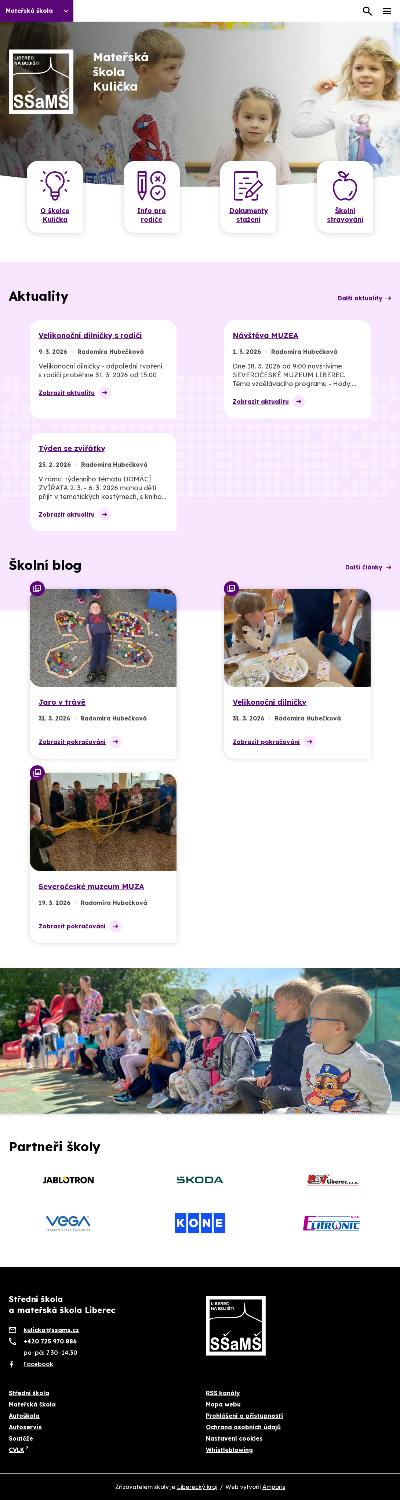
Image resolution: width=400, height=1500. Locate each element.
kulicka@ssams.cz (51, 1330)
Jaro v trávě (62, 702)
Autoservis (25, 1427)
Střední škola (29, 1393)
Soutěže (21, 1438)
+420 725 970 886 (50, 1341)
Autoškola (24, 1415)
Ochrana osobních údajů (243, 1427)
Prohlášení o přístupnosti (244, 1415)
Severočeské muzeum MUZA (91, 886)
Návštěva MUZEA (265, 335)
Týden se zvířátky (72, 448)
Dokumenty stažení (248, 215)
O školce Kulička (54, 215)
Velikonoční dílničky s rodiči (90, 335)
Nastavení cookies (234, 1438)
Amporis (273, 1486)
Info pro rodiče (151, 215)
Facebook (38, 1364)
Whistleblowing (229, 1449)
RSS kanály (223, 1393)
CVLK (16, 1449)
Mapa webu (223, 1404)
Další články (363, 567)
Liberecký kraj (197, 1486)
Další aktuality (360, 298)
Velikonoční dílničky (269, 702)
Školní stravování (345, 215)
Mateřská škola (32, 1404)
